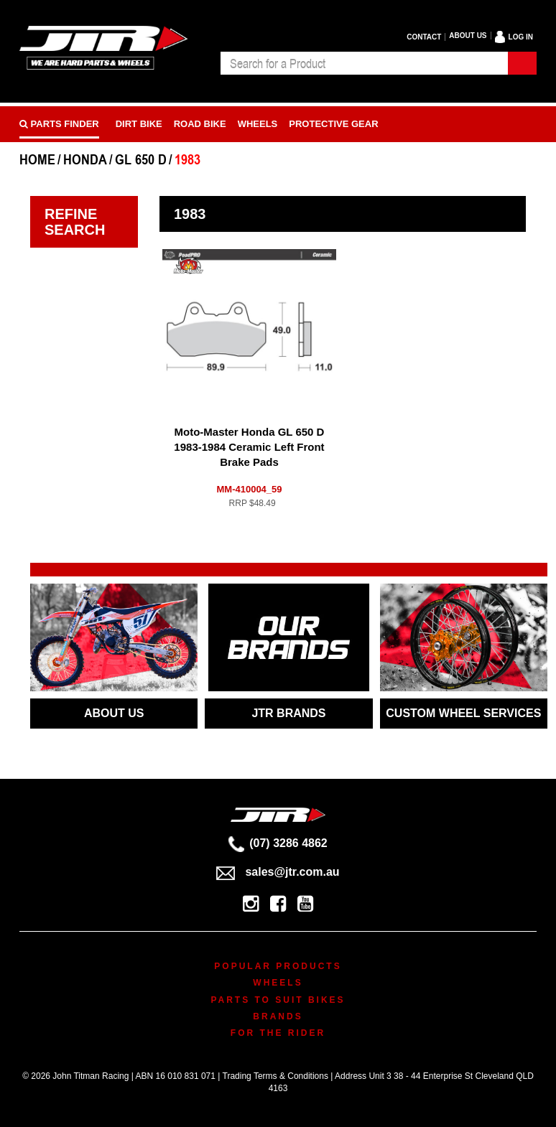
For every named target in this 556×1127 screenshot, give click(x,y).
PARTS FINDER (59, 123)
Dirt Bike (139, 123)
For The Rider (278, 1033)
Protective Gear (333, 123)
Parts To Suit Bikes (277, 1000)
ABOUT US (114, 713)
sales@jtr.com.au (277, 872)
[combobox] (364, 63)
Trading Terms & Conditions (275, 1076)
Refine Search (75, 222)
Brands (277, 1016)
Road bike (200, 123)
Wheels (258, 123)
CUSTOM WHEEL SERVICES (463, 713)
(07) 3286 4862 (278, 843)
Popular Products (277, 966)
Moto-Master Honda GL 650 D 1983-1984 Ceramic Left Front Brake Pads (249, 447)
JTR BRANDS (288, 713)
